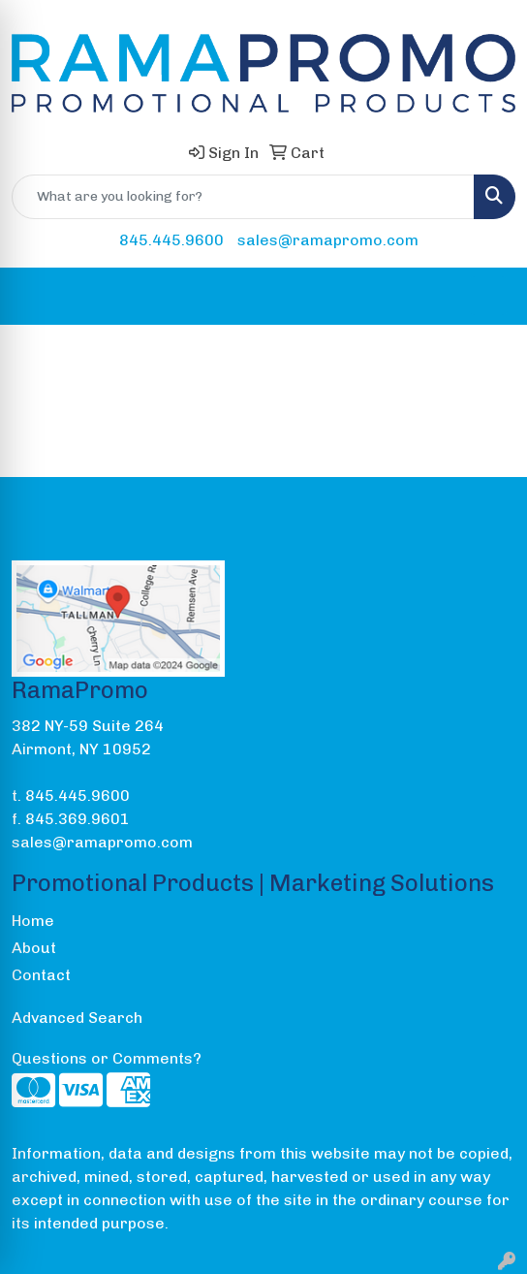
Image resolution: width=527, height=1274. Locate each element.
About (34, 948)
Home (33, 920)
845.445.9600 (171, 240)
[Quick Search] (243, 197)
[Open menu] (488, 295)
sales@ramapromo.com (327, 240)
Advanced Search (77, 1017)
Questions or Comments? (107, 1058)
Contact (41, 975)
